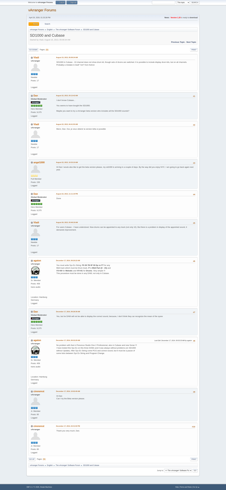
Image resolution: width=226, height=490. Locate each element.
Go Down (33, 50)
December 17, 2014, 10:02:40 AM (68, 391)
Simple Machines (46, 487)
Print (193, 50)
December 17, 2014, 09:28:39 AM (68, 311)
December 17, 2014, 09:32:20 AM (68, 340)
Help (177, 487)
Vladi (36, 57)
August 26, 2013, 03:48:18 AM (67, 222)
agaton (37, 260)
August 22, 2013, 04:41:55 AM (67, 124)
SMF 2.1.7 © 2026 (33, 487)
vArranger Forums (42, 10)
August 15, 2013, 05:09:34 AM (67, 57)
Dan (35, 95)
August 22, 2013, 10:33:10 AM (67, 162)
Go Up (31, 459)
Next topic (191, 42)
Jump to (160, 471)
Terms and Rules (186, 487)
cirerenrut (38, 391)
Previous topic (178, 42)
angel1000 (39, 162)
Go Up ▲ (196, 487)
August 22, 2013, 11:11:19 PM (67, 194)
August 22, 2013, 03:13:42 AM (67, 95)
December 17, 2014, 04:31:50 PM (68, 426)
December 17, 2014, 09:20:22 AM (68, 260)
